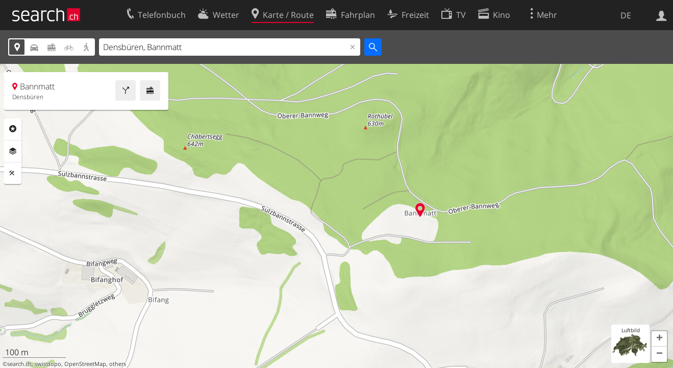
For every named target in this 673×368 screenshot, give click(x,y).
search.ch (19, 363)
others (117, 363)
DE (625, 15)
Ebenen (12, 151)
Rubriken (12, 129)
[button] (659, 339)
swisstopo (48, 363)
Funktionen (12, 173)
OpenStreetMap (85, 363)
